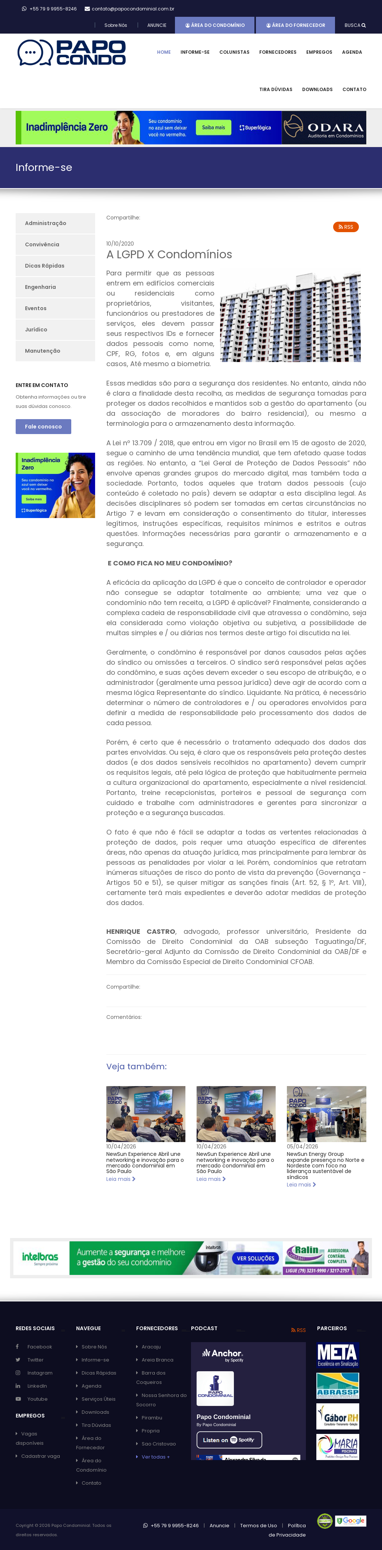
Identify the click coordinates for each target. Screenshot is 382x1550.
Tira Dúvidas (275, 89)
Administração (45, 223)
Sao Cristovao (159, 1443)
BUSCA (355, 25)
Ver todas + (156, 1456)
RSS (346, 227)
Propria (151, 1430)
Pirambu (152, 1417)
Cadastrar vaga (40, 1456)
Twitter (36, 1359)
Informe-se (195, 52)
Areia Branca (157, 1359)
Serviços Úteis (99, 1399)
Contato (354, 89)
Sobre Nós (115, 25)
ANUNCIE (156, 25)
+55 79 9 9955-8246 (171, 1525)
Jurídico (36, 329)
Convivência (42, 244)
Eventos (36, 308)
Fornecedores (278, 52)
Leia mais (121, 1179)
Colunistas (234, 52)
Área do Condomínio (215, 25)
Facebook (40, 1346)
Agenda (352, 52)
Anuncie (219, 1525)
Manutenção (42, 351)
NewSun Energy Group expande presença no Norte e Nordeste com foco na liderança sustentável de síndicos (325, 1165)
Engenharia (40, 287)
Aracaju (151, 1346)
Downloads (317, 89)
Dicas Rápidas (45, 265)
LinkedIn (37, 1386)
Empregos (319, 52)
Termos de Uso (258, 1525)
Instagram (40, 1372)
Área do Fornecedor (295, 25)
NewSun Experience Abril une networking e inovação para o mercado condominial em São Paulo (145, 1162)
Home (164, 52)
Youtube (38, 1399)
